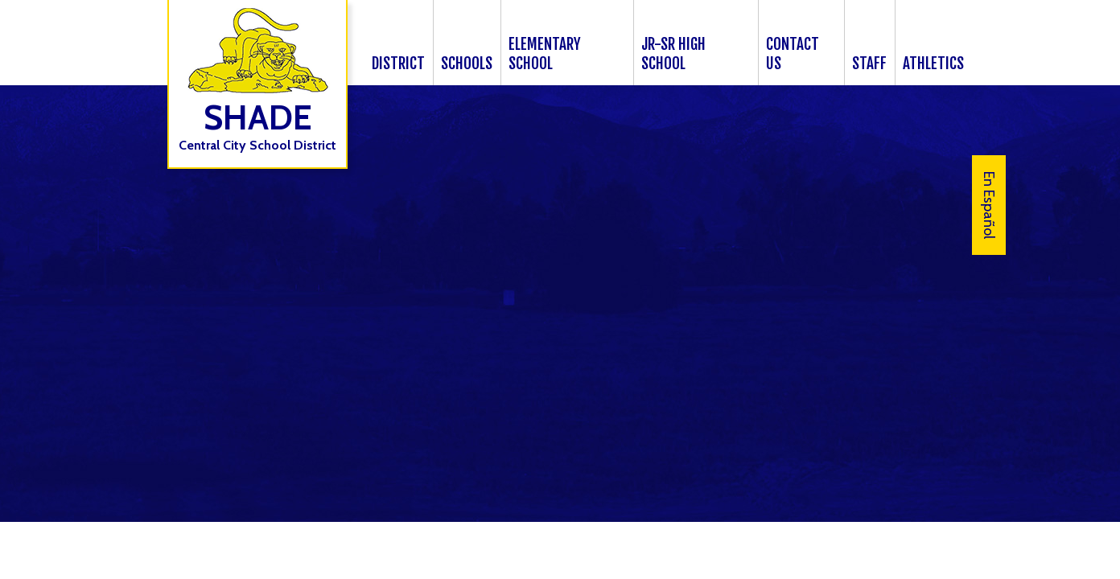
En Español (989, 205)
